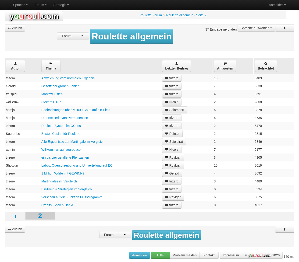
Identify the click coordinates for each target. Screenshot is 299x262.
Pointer (172, 134)
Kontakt (208, 255)
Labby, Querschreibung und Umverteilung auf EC (77, 165)
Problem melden (185, 255)
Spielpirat (174, 141)
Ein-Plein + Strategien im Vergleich (66, 189)
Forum (40, 5)
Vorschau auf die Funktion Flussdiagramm (71, 197)
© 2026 (262, 255)
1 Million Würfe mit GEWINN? (62, 173)
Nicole (171, 102)
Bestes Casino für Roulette (60, 134)
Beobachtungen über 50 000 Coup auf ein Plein (75, 110)
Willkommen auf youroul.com (62, 149)
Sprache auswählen (256, 28)
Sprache (20, 5)
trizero (171, 78)
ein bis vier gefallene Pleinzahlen (65, 157)
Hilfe (160, 255)
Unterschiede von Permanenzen (64, 118)
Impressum (231, 255)
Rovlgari (173, 157)
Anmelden (277, 5)
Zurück (15, 28)
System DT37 (51, 102)
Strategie (61, 5)
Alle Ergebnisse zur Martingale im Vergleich (72, 141)
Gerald (172, 173)
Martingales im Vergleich (59, 181)
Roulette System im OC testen (63, 126)
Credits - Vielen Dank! (57, 205)
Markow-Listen (52, 94)
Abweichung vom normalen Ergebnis (68, 78)
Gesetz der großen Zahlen (60, 86)
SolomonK (174, 110)
